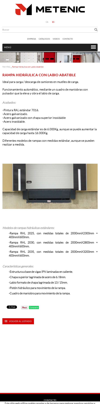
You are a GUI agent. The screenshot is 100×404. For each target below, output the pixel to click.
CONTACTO (68, 39)
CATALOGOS (44, 39)
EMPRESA (31, 39)
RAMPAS (6, 67)
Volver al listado (18, 321)
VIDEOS (56, 39)
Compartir (33, 307)
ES (53, 22)
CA (47, 22)
